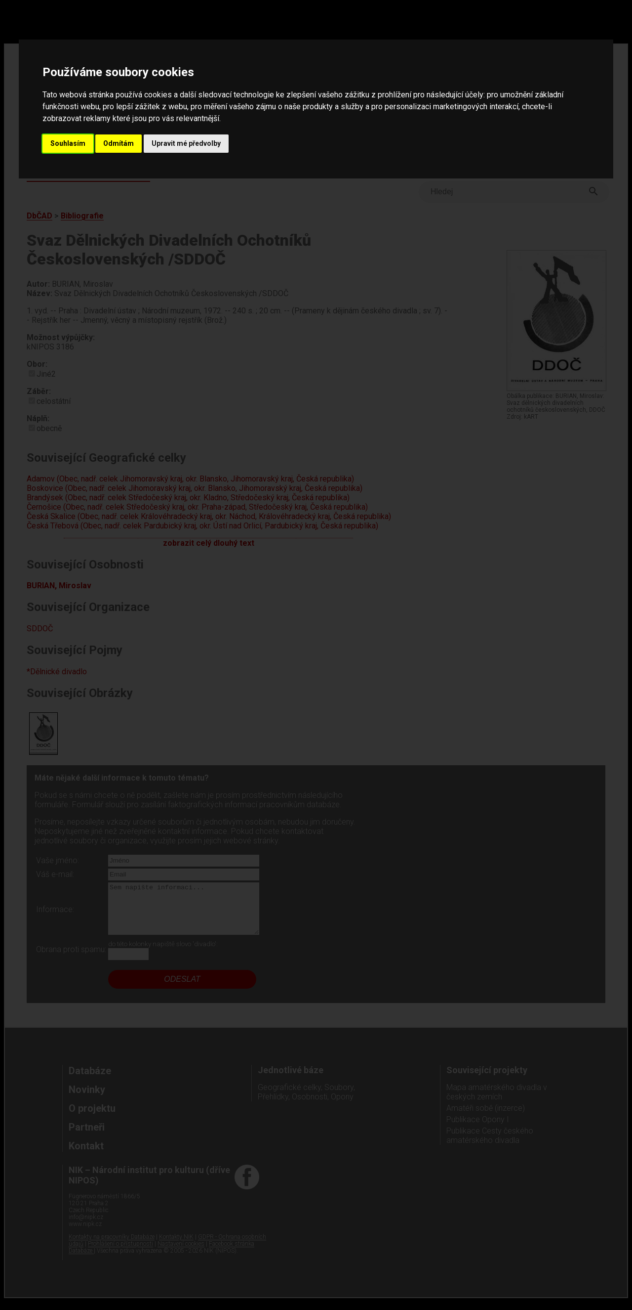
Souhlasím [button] (67, 143)
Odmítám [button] (118, 143)
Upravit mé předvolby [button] (186, 143)
